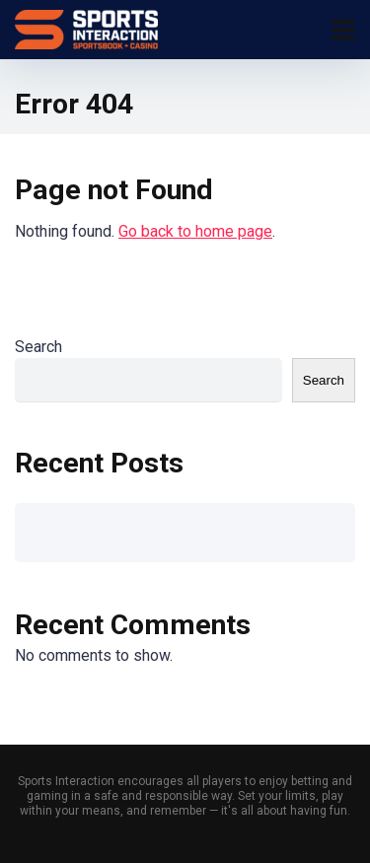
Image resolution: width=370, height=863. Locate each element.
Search (38, 346)
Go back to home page (195, 231)
